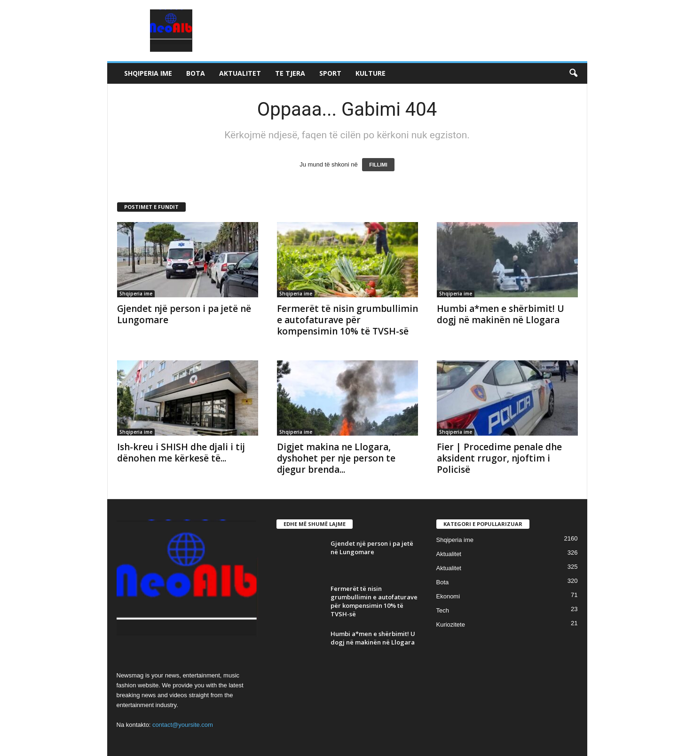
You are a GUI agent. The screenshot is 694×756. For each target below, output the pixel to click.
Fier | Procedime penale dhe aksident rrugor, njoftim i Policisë (499, 458)
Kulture (370, 73)
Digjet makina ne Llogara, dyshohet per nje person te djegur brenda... (336, 458)
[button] (573, 73)
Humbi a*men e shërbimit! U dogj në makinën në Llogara (500, 314)
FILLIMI (378, 164)
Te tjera (290, 73)
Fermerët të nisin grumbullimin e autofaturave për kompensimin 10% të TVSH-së (347, 319)
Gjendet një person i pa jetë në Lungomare (184, 314)
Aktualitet (240, 73)
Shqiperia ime (148, 73)
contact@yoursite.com (182, 724)
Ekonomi (448, 596)
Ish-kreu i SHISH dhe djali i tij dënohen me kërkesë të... (181, 452)
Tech (442, 610)
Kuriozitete (450, 624)
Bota (195, 73)
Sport (330, 73)
